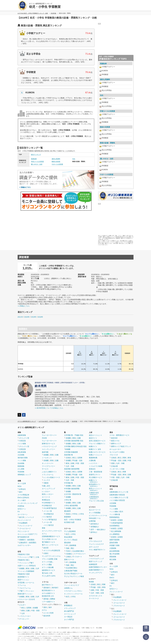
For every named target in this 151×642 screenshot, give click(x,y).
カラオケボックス (95, 596)
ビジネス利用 (48, 613)
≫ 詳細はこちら (24, 306)
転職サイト (93, 446)
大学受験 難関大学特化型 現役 (75, 446)
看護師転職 (93, 458)
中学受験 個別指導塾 (71, 489)
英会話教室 (68, 537)
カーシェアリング (48, 489)
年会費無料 (23, 523)
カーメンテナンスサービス (52, 531)
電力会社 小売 (47, 573)
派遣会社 (92, 469)
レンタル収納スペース (52, 477)
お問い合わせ (75, 628)
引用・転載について (88, 628)
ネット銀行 (22, 500)
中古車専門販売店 (50, 508)
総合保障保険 (114, 551)
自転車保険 (22, 452)
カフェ (44, 534)
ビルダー (22, 605)
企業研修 (92, 521)
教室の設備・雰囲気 (107, 143)
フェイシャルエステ (96, 544)
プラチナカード (119, 606)
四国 (112, 463)
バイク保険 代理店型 (117, 500)
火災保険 (21, 455)
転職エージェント (95, 455)
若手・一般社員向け (98, 529)
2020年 (27, 317)
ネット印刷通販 (95, 513)
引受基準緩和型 (117, 523)
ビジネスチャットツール (98, 515)
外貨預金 (21, 506)
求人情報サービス (95, 477)
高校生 (68, 514)
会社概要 (40, 628)
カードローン (23, 514)
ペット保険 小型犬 (116, 512)
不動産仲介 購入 (24, 560)
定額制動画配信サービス (51, 536)
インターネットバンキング (27, 503)
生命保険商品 (114, 526)
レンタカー (46, 491)
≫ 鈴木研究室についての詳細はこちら (49, 408)
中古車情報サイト (48, 503)
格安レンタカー (47, 494)
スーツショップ (70, 614)
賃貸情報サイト (23, 577)
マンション (23, 557)
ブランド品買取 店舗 (49, 559)
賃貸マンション (23, 580)
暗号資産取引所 (23, 537)
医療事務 (73, 545)
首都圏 (21, 568)
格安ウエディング (95, 561)
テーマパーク (94, 598)
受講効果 (34, 159)
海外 (50, 607)
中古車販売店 (47, 505)
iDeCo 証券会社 (23, 497)
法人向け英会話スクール (73, 573)
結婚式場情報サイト (96, 570)
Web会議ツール (95, 518)
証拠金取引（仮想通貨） (28, 542)
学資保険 (21, 472)
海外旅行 (55, 588)
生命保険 (21, 463)
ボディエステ (94, 547)
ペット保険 (22, 460)
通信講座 (67, 542)
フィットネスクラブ (71, 585)
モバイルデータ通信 (116, 452)
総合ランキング (36, 154)
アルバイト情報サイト (97, 444)
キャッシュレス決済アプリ (27, 534)
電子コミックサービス (50, 545)
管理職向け (95, 527)
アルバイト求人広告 (96, 501)
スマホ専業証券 (23, 495)
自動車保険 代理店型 (117, 495)
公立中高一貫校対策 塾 (72, 494)
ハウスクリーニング (49, 446)
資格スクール (69, 559)
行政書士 (69, 554)
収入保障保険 (116, 531)
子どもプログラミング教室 (74, 576)
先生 (73, 159)
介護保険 (112, 548)
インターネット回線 (116, 469)
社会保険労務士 (78, 551)
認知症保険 (113, 542)
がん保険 (21, 469)
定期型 (120, 520)
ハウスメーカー (25, 616)
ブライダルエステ (95, 541)
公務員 (68, 557)
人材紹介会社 (94, 493)
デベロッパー (24, 619)
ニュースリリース (50, 628)
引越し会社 (46, 486)
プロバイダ (113, 455)
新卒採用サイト (95, 485)
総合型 (46, 548)
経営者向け (95, 524)
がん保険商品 (114, 534)
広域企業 (114, 466)
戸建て (31, 557)
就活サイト (93, 438)
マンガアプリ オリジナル (51, 556)
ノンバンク (30, 517)
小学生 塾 (67, 500)
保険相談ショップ (24, 474)
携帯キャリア (116, 444)
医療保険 (21, 466)
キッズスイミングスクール (73, 594)
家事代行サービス (48, 444)
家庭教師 (67, 517)
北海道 (68, 458)
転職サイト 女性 (95, 449)
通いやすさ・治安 (36, 164)
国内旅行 (47, 588)
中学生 (74, 514)
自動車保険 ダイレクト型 (118, 492)
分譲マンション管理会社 (27, 566)
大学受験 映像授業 (71, 452)
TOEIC (68, 551)
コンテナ (47, 480)
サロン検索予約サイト (97, 550)
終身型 (113, 520)
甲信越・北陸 (77, 460)
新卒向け (94, 532)
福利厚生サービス (48, 570)
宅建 (67, 548)
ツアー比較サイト (48, 602)
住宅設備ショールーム (26, 582)
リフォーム (22, 585)
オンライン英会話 (70, 540)
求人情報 (99, 628)
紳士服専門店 (69, 611)
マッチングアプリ (95, 573)
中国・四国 (35, 610)
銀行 (20, 492)
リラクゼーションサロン (73, 591)
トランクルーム (47, 474)
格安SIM (114, 438)
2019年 (33, 317)
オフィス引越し (47, 562)
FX (19, 512)
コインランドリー (48, 449)
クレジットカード (24, 520)
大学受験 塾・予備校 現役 (73, 435)
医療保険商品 (114, 517)
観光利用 (47, 616)
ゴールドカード (25, 528)
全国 (102, 593)
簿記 (72, 548)
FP (67, 545)
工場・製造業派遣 (95, 472)
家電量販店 (68, 605)
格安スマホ (115, 441)
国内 (45, 607)
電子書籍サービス (48, 542)
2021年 (20, 317)
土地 (37, 557)
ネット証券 (22, 483)
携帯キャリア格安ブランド (121, 446)
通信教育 (67, 511)
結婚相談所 (93, 564)
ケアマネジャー (80, 554)
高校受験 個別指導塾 (71, 469)
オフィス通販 (47, 564)
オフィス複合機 (47, 567)
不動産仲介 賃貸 (24, 574)
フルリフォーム (25, 588)
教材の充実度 (56, 161)
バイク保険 (22, 444)
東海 (27, 568)
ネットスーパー (47, 463)
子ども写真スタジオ (49, 539)
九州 (37, 568)
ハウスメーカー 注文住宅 (26, 599)
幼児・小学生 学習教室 (72, 520)
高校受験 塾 (68, 455)
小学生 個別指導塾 (71, 505)
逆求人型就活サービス (97, 441)
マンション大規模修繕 (26, 571)
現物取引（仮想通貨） (27, 540)
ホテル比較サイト (48, 593)
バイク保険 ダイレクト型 (118, 497)
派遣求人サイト (95, 474)
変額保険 (112, 557)
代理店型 (22, 441)
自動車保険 (22, 435)
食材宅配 (45, 452)
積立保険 (112, 559)
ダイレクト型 (24, 438)
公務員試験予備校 (70, 571)
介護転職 (92, 460)
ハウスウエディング (96, 559)
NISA (20, 486)
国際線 (52, 599)
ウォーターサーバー (49, 435)
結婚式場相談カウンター (98, 567)
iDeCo (111, 577)
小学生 (81, 514)
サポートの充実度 (57, 164)
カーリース (46, 497)
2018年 (40, 317)
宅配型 (46, 483)
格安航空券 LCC (48, 596)
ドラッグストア (70, 608)
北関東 (28, 608)
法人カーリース (95, 510)
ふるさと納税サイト (49, 472)
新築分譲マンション (25, 594)
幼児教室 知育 (69, 522)
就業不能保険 (114, 540)
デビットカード (23, 531)
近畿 (32, 568)
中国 (129, 460)
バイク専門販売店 (50, 520)
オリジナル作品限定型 (52, 550)
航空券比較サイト (48, 590)
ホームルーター (115, 449)
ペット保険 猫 (114, 514)
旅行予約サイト (47, 585)
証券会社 (22, 489)
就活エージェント (95, 435)
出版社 (46, 553)
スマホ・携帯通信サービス (119, 435)
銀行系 (21, 517)
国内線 (46, 599)
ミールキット (47, 458)
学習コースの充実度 (37, 161)
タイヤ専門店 (69, 619)
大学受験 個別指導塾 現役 (73, 441)
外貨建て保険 (114, 545)
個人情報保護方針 (63, 628)
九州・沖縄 (70, 466)
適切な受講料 (56, 159)
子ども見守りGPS (48, 576)
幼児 (67, 534)
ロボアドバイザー (24, 545)
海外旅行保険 (23, 458)
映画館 (91, 582)
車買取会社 (46, 500)
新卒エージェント (95, 489)
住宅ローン (22, 509)
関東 (103, 584)
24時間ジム (68, 588)
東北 (23, 608)
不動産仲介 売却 (24, 554)
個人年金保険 (114, 554)
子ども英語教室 (70, 531)
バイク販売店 (47, 517)
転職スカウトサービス (97, 452)
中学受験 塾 (68, 483)
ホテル (44, 610)
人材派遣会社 (94, 497)
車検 (43, 528)
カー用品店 (68, 617)
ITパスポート (77, 557)
